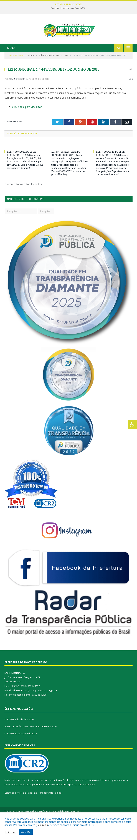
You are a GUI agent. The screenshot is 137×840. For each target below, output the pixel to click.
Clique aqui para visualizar (27, 123)
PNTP (19, 809)
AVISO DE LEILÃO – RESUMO (19, 743)
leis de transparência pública (61, 801)
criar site (26, 797)
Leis (131, 95)
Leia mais (42, 825)
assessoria (88, 797)
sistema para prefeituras (48, 797)
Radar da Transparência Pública (44, 809)
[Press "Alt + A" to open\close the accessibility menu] (132, 424)
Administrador (17, 95)
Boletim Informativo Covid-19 (67, 8)
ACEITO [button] (25, 831)
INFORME (9, 736)
